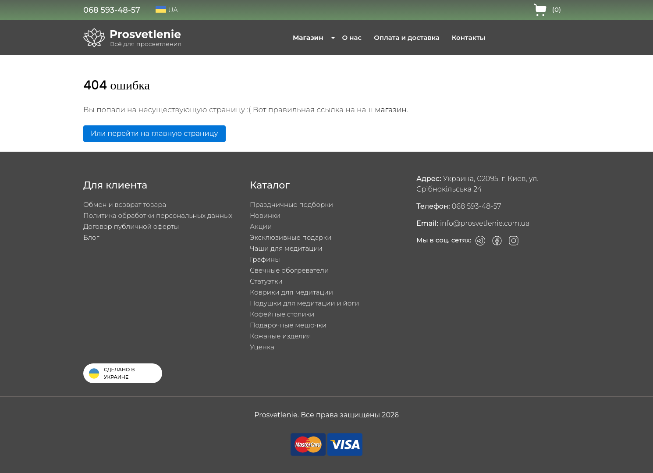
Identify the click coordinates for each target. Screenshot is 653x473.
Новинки (265, 215)
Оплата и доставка (407, 37)
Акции (261, 226)
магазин (391, 109)
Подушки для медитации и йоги (304, 303)
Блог (91, 237)
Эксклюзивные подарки (290, 237)
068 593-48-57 (111, 10)
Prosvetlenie (145, 34)
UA (167, 10)
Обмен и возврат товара (124, 204)
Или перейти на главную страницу (154, 133)
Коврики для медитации (291, 292)
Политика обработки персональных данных (157, 215)
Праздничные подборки (291, 204)
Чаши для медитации (286, 248)
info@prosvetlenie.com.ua (485, 223)
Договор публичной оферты (131, 226)
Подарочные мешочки (288, 325)
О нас (352, 37)
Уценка (262, 347)
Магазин (308, 37)
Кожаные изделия (280, 336)
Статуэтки (266, 281)
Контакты (468, 37)
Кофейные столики (282, 314)
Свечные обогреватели (289, 270)
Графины (265, 259)
